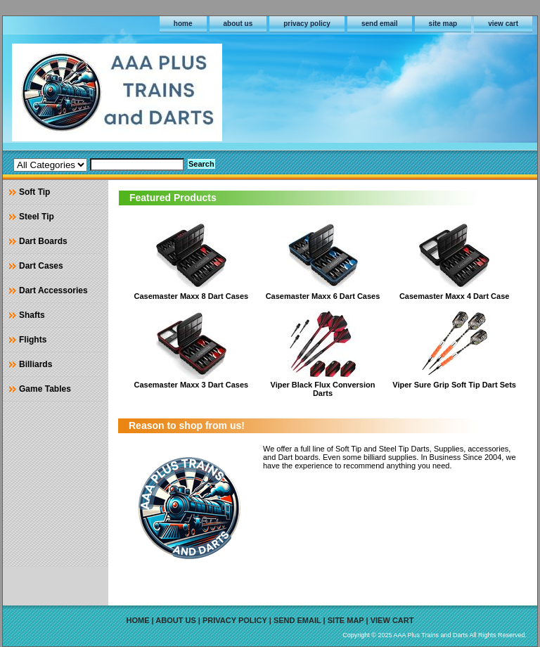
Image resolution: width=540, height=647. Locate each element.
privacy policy (306, 23)
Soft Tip (34, 192)
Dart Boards (43, 241)
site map (443, 23)
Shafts (32, 315)
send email (379, 23)
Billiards (35, 364)
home (183, 23)
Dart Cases (41, 266)
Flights (32, 340)
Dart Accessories (53, 290)
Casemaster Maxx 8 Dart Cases (191, 296)
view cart (503, 23)
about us (238, 23)
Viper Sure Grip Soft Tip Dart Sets (454, 384)
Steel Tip (36, 217)
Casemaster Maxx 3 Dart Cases (191, 384)
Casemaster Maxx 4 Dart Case (454, 296)
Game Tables (45, 389)
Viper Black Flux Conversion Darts (323, 388)
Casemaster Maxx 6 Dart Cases (323, 296)
